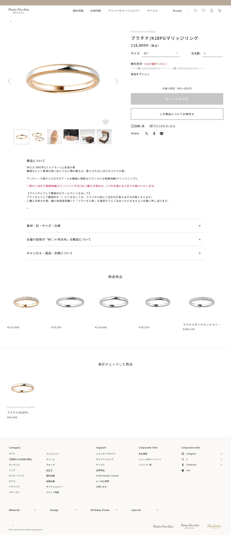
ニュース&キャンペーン (150, 459)
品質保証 (100, 470)
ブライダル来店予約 (40, 208)
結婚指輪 (96, 10)
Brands (177, 10)
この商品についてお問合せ (177, 123)
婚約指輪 (78, 10)
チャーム (50, 459)
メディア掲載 (52, 492)
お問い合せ (101, 487)
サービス (152, 10)
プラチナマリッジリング (66, 325)
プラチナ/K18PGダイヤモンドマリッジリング (26, 327)
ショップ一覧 (145, 465)
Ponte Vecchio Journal (107, 476)
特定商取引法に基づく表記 (45, 525)
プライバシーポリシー (84, 525)
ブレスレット (52, 454)
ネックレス (14, 465)
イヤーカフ (14, 492)
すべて (12, 454)
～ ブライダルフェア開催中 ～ (115, 2)
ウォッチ (50, 465)
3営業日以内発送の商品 (20, 459)
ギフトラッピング (104, 459)
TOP (11, 21)
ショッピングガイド (106, 454)
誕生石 (49, 470)
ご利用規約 (65, 525)
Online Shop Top (17, 525)
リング (12, 470)
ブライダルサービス (74, 197)
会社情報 (143, 454)
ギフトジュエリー (54, 487)
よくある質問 (102, 481)
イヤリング (14, 487)
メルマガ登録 (201, 480)
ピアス (12, 481)
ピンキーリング (16, 476)
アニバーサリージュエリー (124, 10)
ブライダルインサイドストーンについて (156, 87)
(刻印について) (153, 64)
